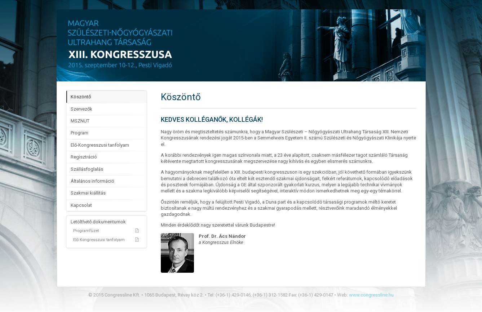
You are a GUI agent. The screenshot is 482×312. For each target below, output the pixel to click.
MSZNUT (80, 121)
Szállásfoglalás (87, 169)
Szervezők (81, 109)
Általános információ (92, 181)
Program (79, 132)
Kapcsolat (81, 205)
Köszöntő (81, 96)
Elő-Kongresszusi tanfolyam (100, 145)
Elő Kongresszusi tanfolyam (106, 239)
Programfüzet (106, 230)
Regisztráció (84, 157)
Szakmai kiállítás (88, 193)
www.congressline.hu (371, 295)
